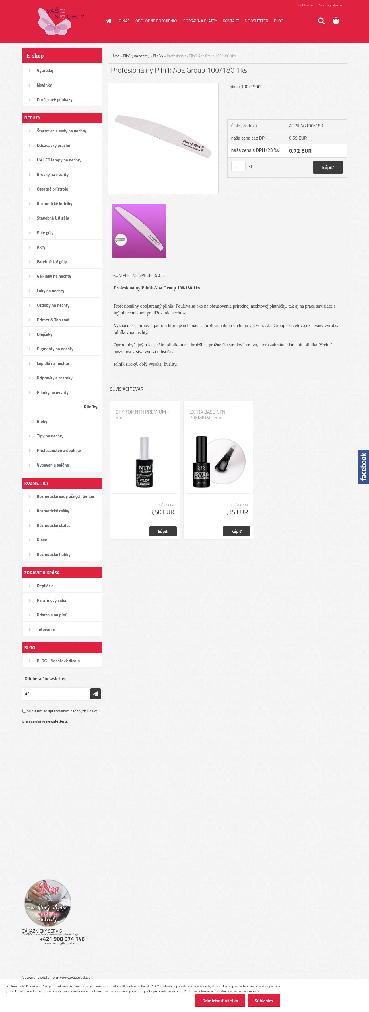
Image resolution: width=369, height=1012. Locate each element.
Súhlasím (264, 1000)
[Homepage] (108, 20)
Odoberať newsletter (45, 678)
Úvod (115, 56)
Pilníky (158, 56)
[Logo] (61, 21)
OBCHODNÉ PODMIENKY (156, 21)
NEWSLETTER (256, 21)
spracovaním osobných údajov (73, 711)
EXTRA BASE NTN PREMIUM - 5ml (207, 414)
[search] (321, 20)
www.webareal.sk (75, 977)
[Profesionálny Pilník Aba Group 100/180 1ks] (163, 85)
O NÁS (124, 21)
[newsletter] (95, 694)
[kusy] (238, 166)
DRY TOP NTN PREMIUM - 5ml (142, 414)
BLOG (278, 21)
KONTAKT (231, 21)
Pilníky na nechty (136, 56)
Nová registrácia (330, 5)
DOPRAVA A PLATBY (200, 21)
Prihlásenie (306, 5)
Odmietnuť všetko (220, 1000)
